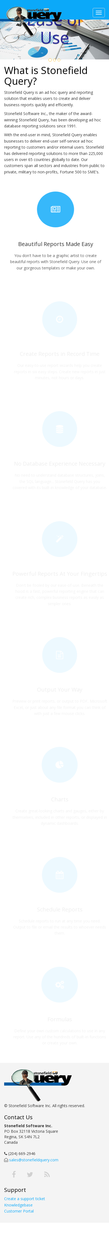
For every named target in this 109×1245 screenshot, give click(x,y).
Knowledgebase (18, 1205)
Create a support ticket (24, 1198)
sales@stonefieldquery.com (33, 1159)
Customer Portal (19, 1211)
